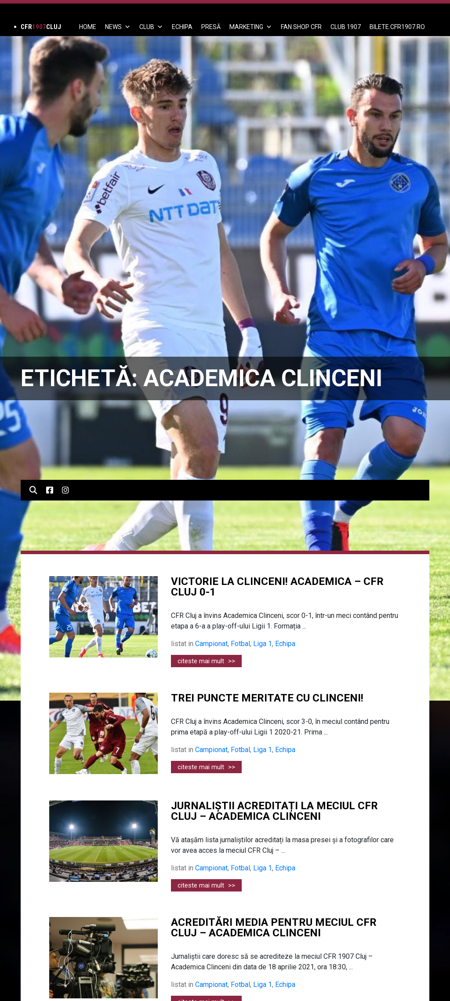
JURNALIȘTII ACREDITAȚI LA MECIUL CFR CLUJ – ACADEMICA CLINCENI (274, 811)
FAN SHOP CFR (301, 26)
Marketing (250, 27)
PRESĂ (211, 26)
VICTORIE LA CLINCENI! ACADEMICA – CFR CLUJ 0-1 (277, 586)
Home (87, 26)
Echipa (285, 643)
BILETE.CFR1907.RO (397, 26)
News (118, 27)
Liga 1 (262, 643)
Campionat (211, 643)
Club (151, 27)
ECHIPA (182, 26)
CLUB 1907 (345, 26)
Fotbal (240, 643)
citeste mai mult (206, 661)
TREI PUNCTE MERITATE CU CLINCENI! (267, 698)
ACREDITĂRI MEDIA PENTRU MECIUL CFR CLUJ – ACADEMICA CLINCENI (274, 927)
